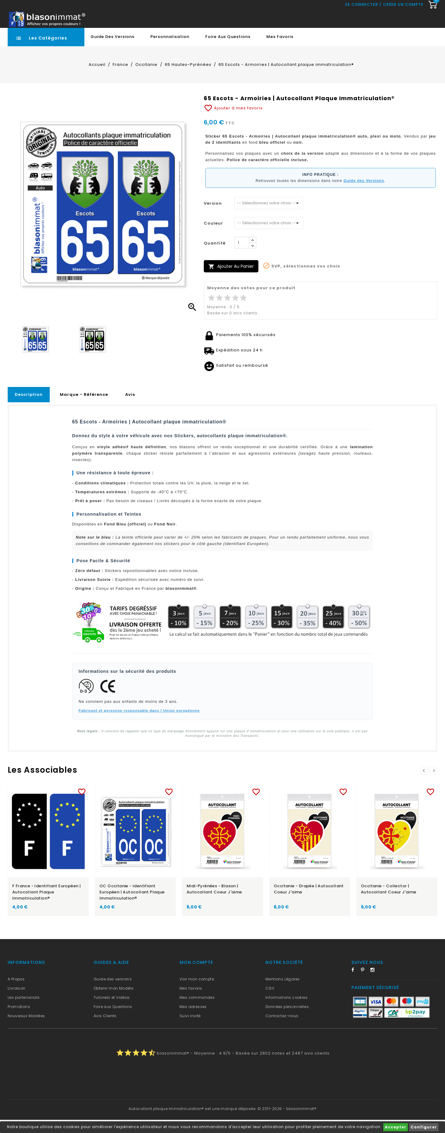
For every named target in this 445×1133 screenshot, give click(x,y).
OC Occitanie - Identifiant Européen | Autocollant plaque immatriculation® (132, 905)
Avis (130, 408)
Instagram (374, 984)
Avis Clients (105, 1029)
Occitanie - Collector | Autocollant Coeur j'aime (388, 902)
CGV (269, 1001)
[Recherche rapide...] (202, 19)
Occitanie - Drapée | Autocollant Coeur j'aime (309, 902)
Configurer (424, 1127)
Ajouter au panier (231, 279)
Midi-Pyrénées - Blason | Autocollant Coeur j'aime (214, 902)
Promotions (19, 1019)
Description (29, 408)
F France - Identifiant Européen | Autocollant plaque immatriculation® (46, 905)
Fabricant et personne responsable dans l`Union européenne (139, 724)
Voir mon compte (197, 992)
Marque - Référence (84, 408)
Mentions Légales (282, 992)
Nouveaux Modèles (26, 1029)
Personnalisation (169, 50)
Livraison (16, 1001)
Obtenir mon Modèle (113, 1001)
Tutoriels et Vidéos (112, 1010)
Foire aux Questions (227, 50)
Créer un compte (403, 32)
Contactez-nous (282, 1029)
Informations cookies (286, 1010)
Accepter (395, 1127)
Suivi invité (190, 1029)
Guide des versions (113, 992)
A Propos (16, 992)
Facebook (355, 984)
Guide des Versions (112, 50)
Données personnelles (287, 1019)
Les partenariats (24, 1010)
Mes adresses (193, 1019)
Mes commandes (197, 1010)
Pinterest (365, 984)
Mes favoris (279, 50)
